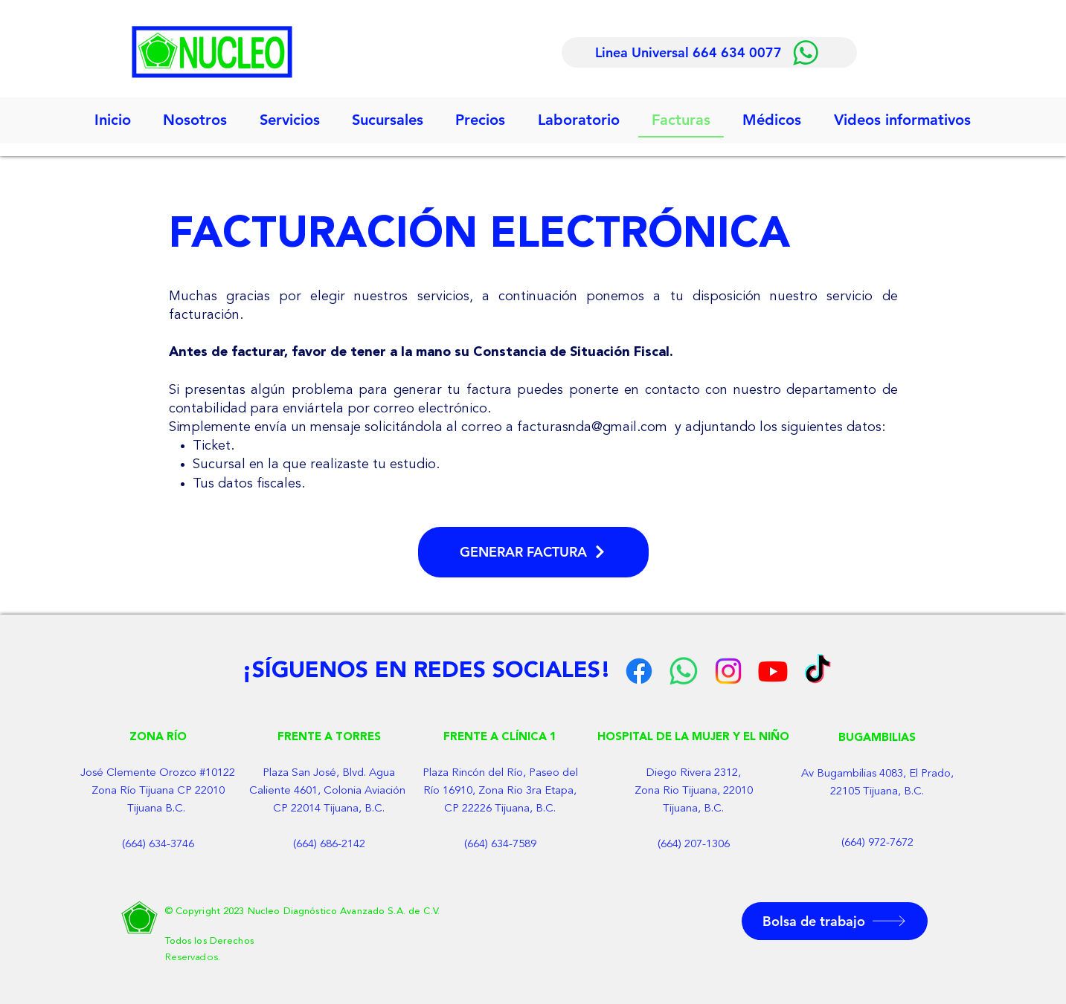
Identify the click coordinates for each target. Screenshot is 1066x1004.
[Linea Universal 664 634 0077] (709, 52)
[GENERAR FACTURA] (533, 552)
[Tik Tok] (817, 671)
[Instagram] (728, 671)
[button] (289, 120)
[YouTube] (773, 671)
